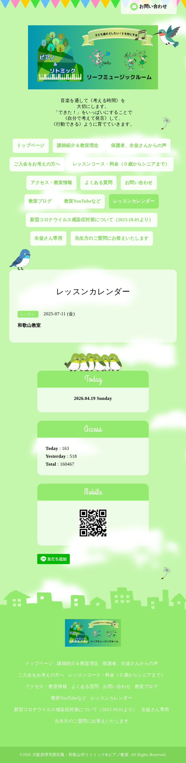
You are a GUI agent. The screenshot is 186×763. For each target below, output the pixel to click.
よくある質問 (98, 182)
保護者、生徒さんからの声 (138, 145)
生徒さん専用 (48, 238)
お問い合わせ (148, 6)
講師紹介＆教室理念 (78, 145)
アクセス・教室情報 (51, 182)
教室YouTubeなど (82, 201)
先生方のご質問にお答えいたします (112, 238)
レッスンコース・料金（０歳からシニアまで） (121, 164)
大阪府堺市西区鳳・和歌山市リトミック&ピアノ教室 (80, 755)
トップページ (31, 145)
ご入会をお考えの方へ (37, 164)
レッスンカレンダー (134, 201)
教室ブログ (40, 201)
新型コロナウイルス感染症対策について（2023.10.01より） (91, 219)
